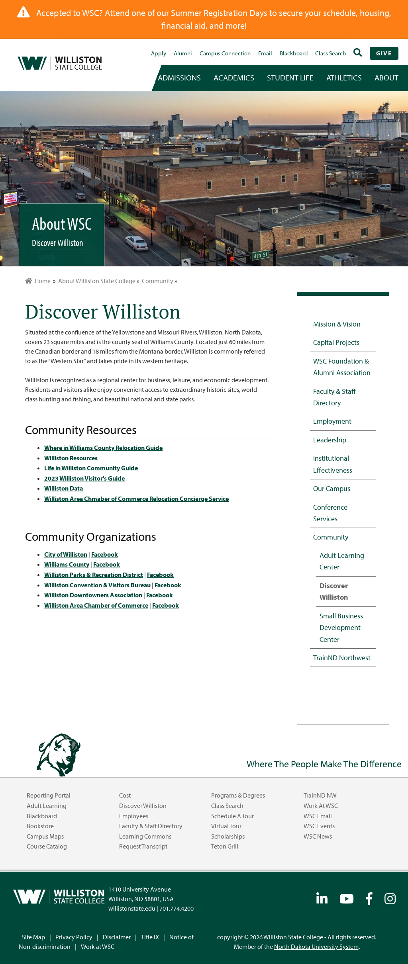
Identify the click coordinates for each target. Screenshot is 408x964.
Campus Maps (45, 836)
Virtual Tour (226, 826)
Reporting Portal (49, 795)
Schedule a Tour (232, 816)
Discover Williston (334, 591)
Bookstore (40, 826)
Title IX (150, 937)
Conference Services (330, 512)
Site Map (33, 937)
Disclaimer (117, 937)
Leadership (329, 439)
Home (38, 281)
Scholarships (228, 836)
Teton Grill (224, 846)
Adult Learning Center (342, 560)
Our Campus (331, 488)
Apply (158, 53)
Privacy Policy (73, 937)
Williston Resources (71, 458)
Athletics (344, 77)
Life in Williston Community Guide (91, 468)
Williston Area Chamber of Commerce (96, 605)
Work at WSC (321, 806)
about (386, 77)
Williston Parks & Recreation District (93, 575)
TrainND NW (320, 795)
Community (330, 537)
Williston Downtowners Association (93, 595)
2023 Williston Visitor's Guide (84, 478)
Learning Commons (145, 836)
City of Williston (65, 554)
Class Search (330, 53)
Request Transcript (143, 846)
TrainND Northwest (342, 657)
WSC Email (318, 816)
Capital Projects (336, 342)
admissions (179, 77)
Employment (332, 421)
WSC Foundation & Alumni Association (342, 366)
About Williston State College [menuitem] (96, 281)
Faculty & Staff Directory (334, 396)
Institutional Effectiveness (332, 463)
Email (265, 53)
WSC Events (319, 826)
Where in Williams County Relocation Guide (103, 448)
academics (234, 77)
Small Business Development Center (341, 627)
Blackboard (294, 53)
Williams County (66, 564)
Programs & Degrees (238, 795)
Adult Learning (47, 806)
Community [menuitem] (157, 281)
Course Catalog (47, 846)
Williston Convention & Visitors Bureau (97, 585)
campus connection (225, 53)
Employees (133, 816)
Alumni (183, 53)
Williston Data (63, 488)
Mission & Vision (337, 324)
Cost (125, 795)
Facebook (104, 554)
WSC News (318, 836)
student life (290, 77)
